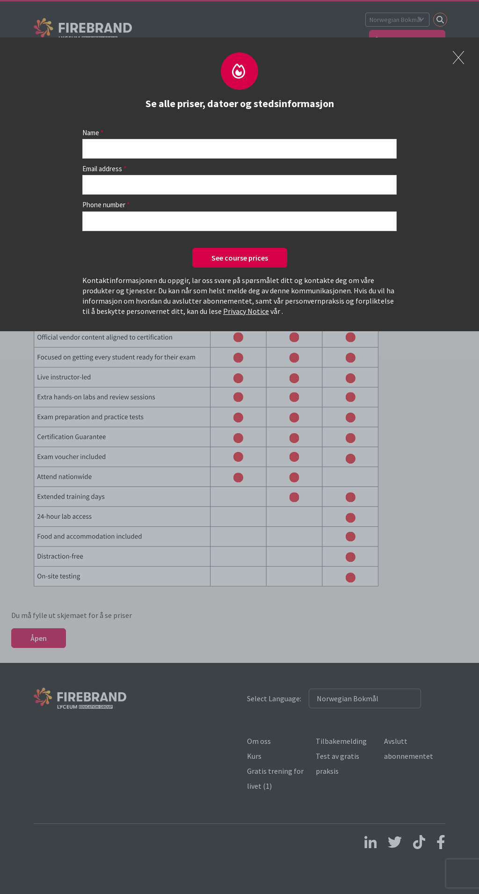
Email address (102, 168)
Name (90, 132)
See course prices (239, 257)
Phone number (103, 204)
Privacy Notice (246, 311)
